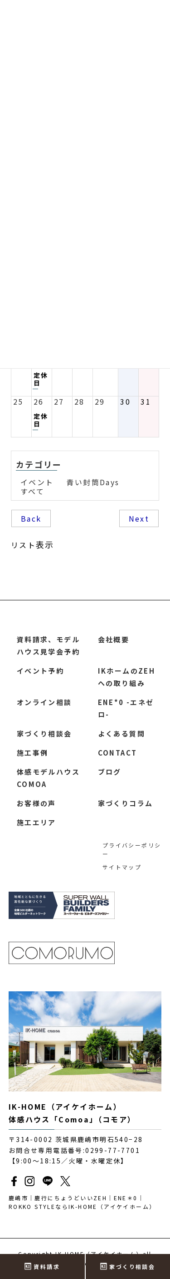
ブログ (109, 772)
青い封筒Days (92, 482)
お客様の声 (36, 803)
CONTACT (117, 752)
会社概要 (114, 639)
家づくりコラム (125, 803)
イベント (37, 482)
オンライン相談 (44, 702)
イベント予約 (40, 670)
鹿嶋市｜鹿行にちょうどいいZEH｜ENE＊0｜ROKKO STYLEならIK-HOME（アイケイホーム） (82, 1202)
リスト (32, 544)
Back (31, 518)
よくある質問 (121, 733)
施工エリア (36, 822)
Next (139, 518)
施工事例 (33, 752)
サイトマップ (121, 867)
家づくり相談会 (44, 733)
